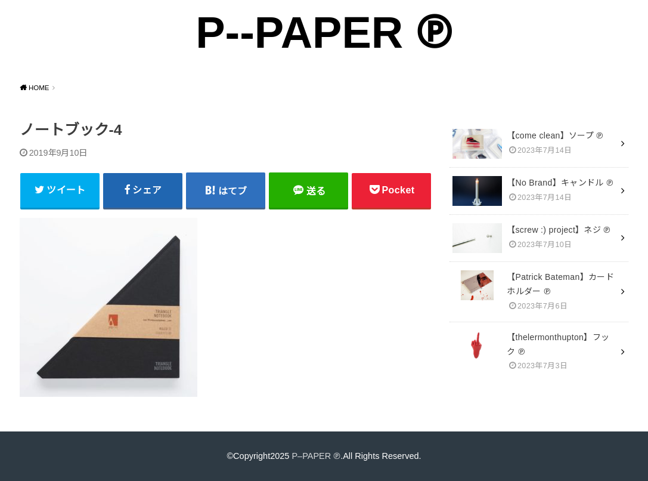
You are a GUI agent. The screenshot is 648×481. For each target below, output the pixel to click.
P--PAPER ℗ (324, 32)
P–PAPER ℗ (316, 456)
